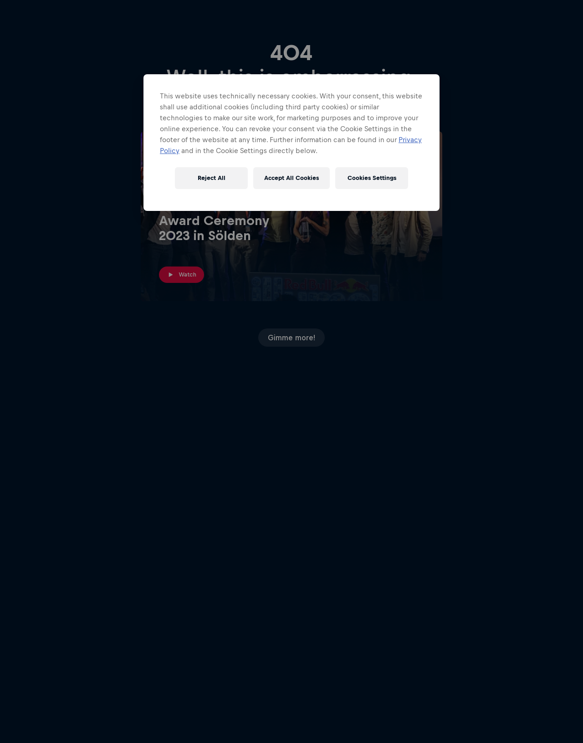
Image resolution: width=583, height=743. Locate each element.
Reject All (211, 177)
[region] (291, 142)
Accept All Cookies (291, 177)
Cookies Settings (372, 177)
